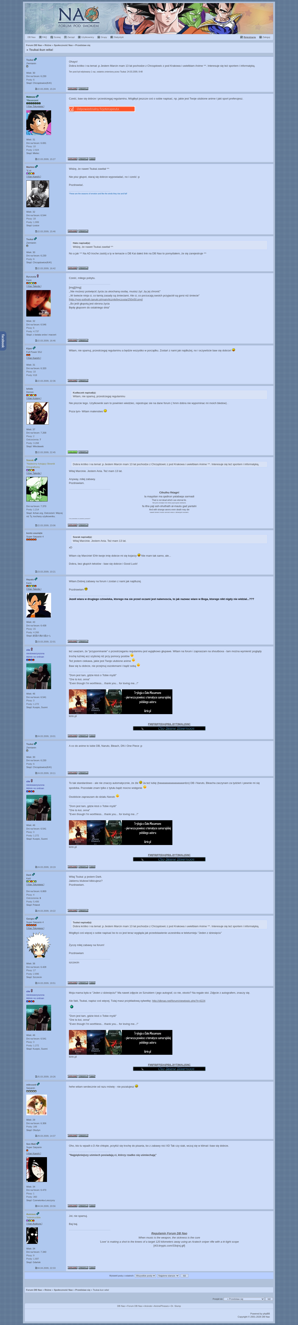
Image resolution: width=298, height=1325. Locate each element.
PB (167, 724)
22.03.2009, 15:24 (45, 89)
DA (163, 724)
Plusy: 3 (30, 700)
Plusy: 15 (31, 629)
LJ (171, 724)
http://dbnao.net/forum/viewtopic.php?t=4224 (178, 1000)
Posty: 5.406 (32, 901)
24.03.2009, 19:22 (45, 911)
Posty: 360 (31, 1197)
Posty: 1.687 (32, 1258)
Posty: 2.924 (32, 150)
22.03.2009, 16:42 (45, 268)
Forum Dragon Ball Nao (149, 18)
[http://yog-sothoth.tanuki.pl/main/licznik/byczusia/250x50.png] (106, 299)
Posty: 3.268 (32, 443)
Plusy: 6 (30, 328)
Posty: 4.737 (32, 331)
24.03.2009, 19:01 (45, 736)
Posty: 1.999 (32, 222)
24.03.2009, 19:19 (45, 867)
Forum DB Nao (34, 1290)
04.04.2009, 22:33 (45, 1268)
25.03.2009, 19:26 (45, 1076)
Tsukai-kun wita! (41, 49)
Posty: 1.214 (32, 509)
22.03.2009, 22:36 (45, 381)
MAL (181, 724)
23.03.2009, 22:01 (45, 641)
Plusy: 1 (30, 1193)
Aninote (148, 1306)
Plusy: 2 (30, 436)
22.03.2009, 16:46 (45, 340)
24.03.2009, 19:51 (45, 983)
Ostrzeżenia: (33, 439)
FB (154, 724)
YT (176, 724)
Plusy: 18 (31, 218)
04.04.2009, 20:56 (45, 1206)
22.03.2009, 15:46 (45, 231)
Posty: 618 (31, 375)
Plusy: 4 (30, 895)
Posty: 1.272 (32, 704)
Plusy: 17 (31, 970)
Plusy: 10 (31, 146)
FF (158, 724)
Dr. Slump (176, 1306)
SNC (187, 724)
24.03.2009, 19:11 (45, 773)
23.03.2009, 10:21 (45, 571)
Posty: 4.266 (32, 632)
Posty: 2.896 (32, 974)
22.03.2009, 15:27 (45, 159)
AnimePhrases (161, 1306)
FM (150, 724)
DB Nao (121, 1306)
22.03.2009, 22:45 (45, 452)
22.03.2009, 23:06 (45, 525)
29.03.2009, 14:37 (45, 1136)
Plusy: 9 (30, 1255)
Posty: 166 (31, 1126)
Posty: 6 (30, 79)
